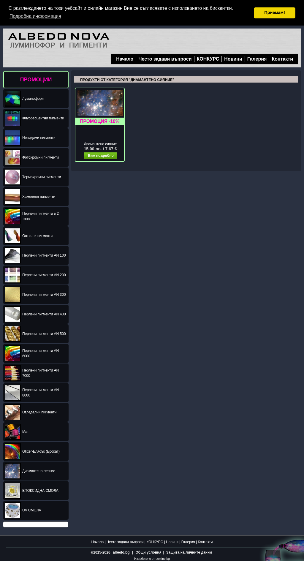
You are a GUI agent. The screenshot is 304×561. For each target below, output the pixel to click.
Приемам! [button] (274, 12)
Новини (233, 58)
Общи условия (148, 552)
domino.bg (163, 558)
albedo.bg (121, 552)
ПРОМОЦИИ (36, 79)
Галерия (257, 58)
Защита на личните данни (189, 552)
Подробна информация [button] (35, 16)
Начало (124, 58)
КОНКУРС (208, 58)
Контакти (282, 58)
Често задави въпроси (164, 58)
